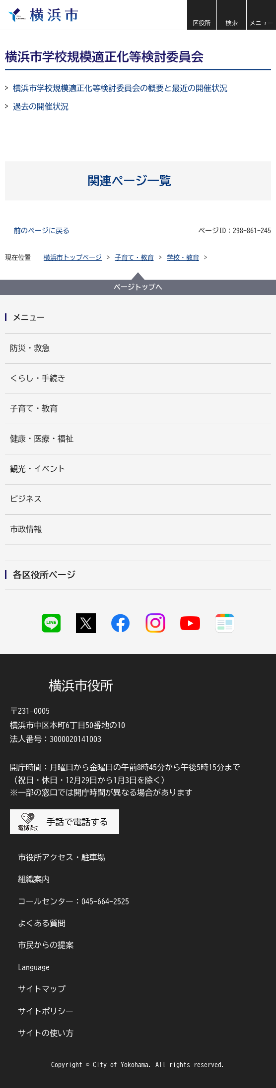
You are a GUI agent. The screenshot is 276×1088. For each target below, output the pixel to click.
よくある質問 (42, 923)
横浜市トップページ (73, 257)
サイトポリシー (45, 1011)
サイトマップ (42, 989)
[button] (201, 15)
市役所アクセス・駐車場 (61, 857)
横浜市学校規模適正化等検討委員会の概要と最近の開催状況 (120, 88)
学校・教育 (183, 257)
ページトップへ (138, 287)
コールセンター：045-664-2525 (73, 901)
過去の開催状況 (41, 106)
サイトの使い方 (45, 1033)
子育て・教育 (134, 257)
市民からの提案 (45, 945)
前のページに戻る (41, 230)
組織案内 (34, 879)
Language (34, 967)
